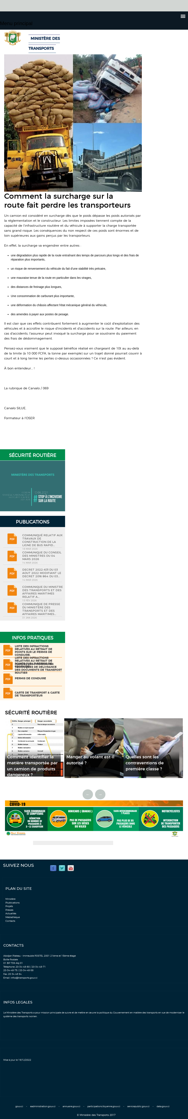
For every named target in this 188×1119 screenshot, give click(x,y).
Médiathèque (12, 917)
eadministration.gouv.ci (43, 1106)
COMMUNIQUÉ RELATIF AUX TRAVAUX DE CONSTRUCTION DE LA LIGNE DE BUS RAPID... (42, 540)
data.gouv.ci (163, 1106)
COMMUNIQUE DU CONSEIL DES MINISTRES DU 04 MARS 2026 (41, 556)
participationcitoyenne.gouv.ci (103, 1106)
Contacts (10, 921)
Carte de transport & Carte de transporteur (37, 694)
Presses (9, 910)
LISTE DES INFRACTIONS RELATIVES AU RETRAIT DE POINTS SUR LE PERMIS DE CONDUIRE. (33, 650)
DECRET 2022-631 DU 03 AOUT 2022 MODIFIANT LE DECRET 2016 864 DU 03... (41, 573)
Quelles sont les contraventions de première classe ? (145, 763)
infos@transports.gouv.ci (24, 978)
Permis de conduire (30, 678)
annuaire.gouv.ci (71, 1106)
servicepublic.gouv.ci (138, 1106)
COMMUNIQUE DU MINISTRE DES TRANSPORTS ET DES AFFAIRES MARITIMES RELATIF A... (42, 591)
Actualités (10, 913)
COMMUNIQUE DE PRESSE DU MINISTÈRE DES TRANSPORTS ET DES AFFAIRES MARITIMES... (41, 609)
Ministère (10, 899)
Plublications (12, 903)
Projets (9, 906)
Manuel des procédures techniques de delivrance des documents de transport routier (38, 668)
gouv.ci (19, 1106)
